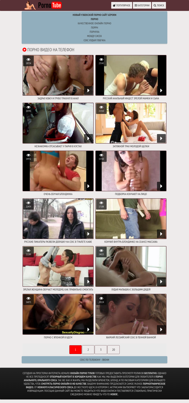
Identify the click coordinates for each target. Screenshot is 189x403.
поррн (94, 27)
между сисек (94, 36)
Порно (94, 19)
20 (113, 350)
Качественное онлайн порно (94, 23)
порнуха (94, 31)
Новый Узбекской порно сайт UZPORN (94, 15)
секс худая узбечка (94, 40)
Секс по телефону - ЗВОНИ (94, 359)
